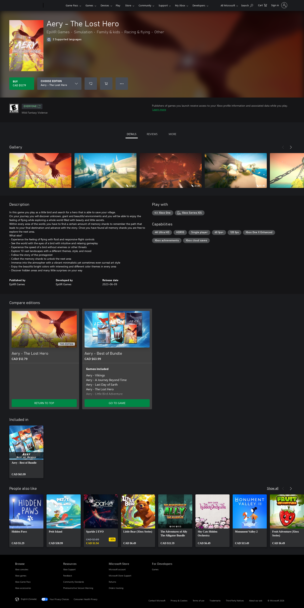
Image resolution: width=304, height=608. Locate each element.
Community (145, 5)
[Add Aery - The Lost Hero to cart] (106, 83)
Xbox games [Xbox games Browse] (20, 575)
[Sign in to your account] (279, 5)
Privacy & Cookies (179, 600)
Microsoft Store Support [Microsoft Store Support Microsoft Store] (120, 575)
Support (163, 5)
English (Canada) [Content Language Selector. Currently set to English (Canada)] (29, 599)
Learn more (159, 109)
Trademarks (215, 600)
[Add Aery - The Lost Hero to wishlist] (91, 83)
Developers (199, 5)
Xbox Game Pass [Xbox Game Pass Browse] (23, 582)
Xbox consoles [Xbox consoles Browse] (21, 569)
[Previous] (283, 147)
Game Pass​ (72, 5)
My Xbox (180, 5)
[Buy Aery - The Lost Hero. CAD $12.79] (21, 83)
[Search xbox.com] (247, 5)
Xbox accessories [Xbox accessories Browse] (23, 588)
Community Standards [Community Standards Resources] (73, 582)
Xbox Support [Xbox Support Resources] (69, 569)
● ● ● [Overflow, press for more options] (122, 83)
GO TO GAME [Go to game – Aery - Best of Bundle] (117, 403)
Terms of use (198, 600)
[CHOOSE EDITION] (59, 83)
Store (128, 5)
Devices (105, 5)
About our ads (255, 600)
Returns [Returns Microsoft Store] (112, 582)
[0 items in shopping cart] (262, 4)
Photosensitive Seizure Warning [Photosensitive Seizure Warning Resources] (78, 588)
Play (118, 5)
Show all (272, 488)
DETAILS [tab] (131, 134)
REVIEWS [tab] (152, 134)
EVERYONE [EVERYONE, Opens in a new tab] (32, 106)
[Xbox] (54, 5)
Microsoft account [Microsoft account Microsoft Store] (117, 569)
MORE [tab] (172, 134)
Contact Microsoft (157, 600)
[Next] (291, 147)
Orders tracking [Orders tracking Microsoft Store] (116, 588)
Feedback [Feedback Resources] (67, 575)
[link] (26, 452)
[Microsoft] (28, 5)
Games (89, 5)
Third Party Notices (235, 600)
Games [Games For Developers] (155, 569)
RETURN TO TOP (44, 403)
